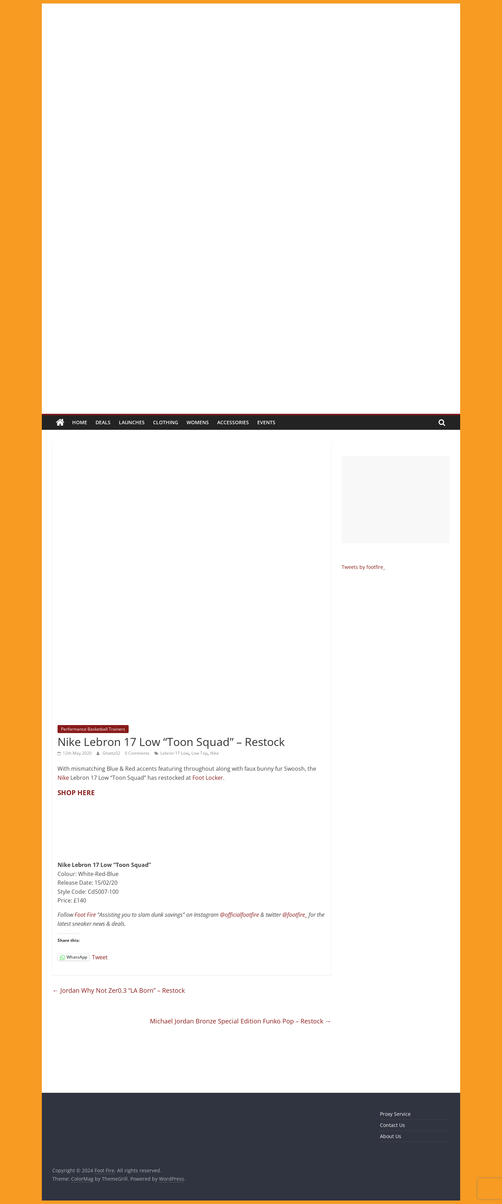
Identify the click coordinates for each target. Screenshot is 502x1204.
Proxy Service (395, 1114)
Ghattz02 (111, 753)
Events (266, 422)
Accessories (233, 422)
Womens (198, 422)
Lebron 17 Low (174, 753)
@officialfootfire (239, 915)
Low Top (199, 753)
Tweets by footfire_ (363, 567)
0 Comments (137, 753)
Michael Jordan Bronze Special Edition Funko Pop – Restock (240, 1021)
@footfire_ (294, 915)
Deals (103, 422)
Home (79, 422)
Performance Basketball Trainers (93, 729)
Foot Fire (85, 915)
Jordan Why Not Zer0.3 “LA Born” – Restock (118, 990)
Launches (132, 422)
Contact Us (392, 1125)
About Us (390, 1136)
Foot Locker (207, 778)
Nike (214, 753)
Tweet (100, 957)
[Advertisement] (396, 499)
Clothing (165, 422)
